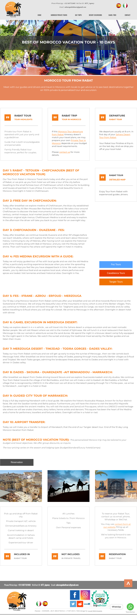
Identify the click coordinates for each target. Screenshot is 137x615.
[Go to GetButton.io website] (130, 612)
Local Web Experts (95, 611)
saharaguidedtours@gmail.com (67, 584)
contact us (64, 152)
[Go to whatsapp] (130, 606)
